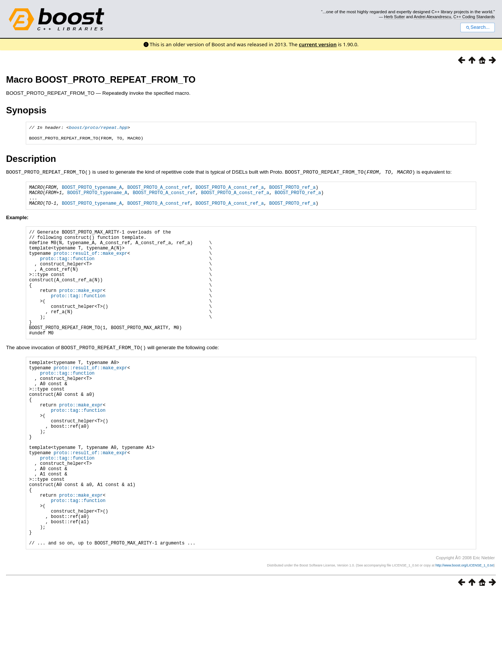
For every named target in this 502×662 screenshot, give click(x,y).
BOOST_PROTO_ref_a (292, 190)
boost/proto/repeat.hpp (98, 128)
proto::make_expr (81, 310)
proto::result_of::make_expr (90, 265)
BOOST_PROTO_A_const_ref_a (229, 190)
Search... (477, 27)
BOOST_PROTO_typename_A (92, 190)
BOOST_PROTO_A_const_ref (158, 190)
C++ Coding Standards (474, 16)
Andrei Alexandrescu (432, 16)
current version (318, 44)
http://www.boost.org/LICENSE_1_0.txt (464, 634)
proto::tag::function (67, 271)
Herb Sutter (394, 16)
